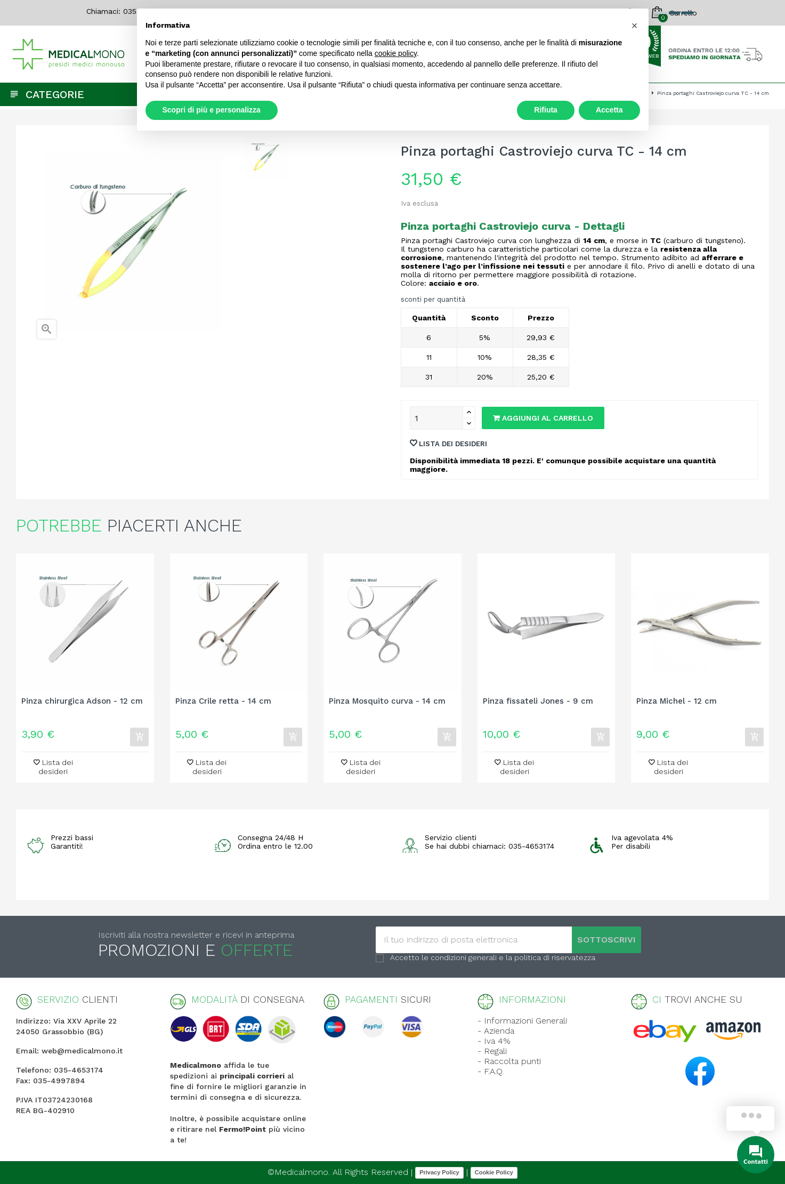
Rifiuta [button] (545, 110)
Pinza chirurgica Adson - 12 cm (82, 701)
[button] (634, 25)
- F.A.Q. (491, 1071)
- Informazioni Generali (522, 1021)
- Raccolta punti (509, 1061)
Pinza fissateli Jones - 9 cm (538, 701)
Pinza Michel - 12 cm (676, 701)
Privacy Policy (439, 1172)
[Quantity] (436, 418)
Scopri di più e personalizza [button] (212, 110)
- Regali (492, 1051)
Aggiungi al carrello (543, 418)
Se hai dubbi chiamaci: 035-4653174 (489, 846)
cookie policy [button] (396, 53)
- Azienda (496, 1031)
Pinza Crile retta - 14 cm (223, 701)
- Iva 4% (494, 1041)
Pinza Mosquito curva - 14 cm (387, 701)
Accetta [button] (609, 110)
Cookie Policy (494, 1172)
